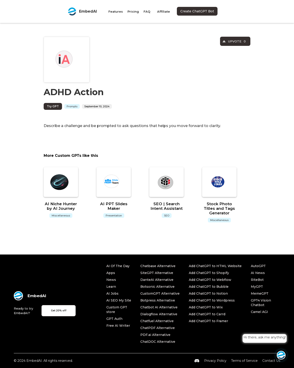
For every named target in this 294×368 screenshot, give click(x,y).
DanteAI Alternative (156, 280)
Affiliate (163, 11)
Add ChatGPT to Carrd (207, 314)
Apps (110, 273)
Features (115, 11)
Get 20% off (58, 310)
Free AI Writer (118, 326)
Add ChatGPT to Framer (208, 321)
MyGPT (257, 287)
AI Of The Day (118, 266)
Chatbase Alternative (157, 266)
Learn (111, 287)
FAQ (147, 11)
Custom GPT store (116, 309)
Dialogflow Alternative (158, 314)
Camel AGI (259, 312)
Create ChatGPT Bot (197, 11)
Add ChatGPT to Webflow (210, 280)
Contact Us (271, 361)
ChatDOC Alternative (157, 342)
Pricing (133, 11)
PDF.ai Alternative (155, 335)
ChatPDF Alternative (157, 328)
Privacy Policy (215, 361)
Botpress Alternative (157, 300)
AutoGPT (258, 266)
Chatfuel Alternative (157, 321)
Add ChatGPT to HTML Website (215, 266)
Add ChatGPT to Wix (206, 307)
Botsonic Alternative (157, 287)
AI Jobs (112, 293)
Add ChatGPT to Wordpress (212, 300)
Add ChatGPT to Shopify (209, 273)
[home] (82, 11)
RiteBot (257, 280)
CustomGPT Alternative (160, 293)
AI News (258, 273)
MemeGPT (260, 293)
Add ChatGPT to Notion (208, 293)
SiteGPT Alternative (156, 273)
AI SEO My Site (118, 300)
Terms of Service (244, 361)
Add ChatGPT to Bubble (209, 287)
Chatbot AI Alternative (159, 307)
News (111, 280)
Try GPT (53, 106)
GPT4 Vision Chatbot (261, 302)
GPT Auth (114, 319)
